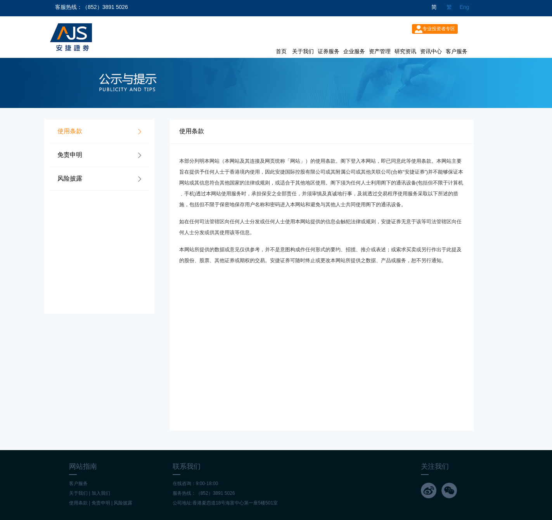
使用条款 (78, 503)
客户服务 (456, 51)
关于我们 (303, 51)
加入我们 (101, 493)
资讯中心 (431, 51)
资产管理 (380, 51)
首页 (281, 51)
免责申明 (101, 503)
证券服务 (328, 51)
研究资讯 (405, 51)
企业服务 (354, 51)
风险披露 (123, 503)
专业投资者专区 (435, 29)
